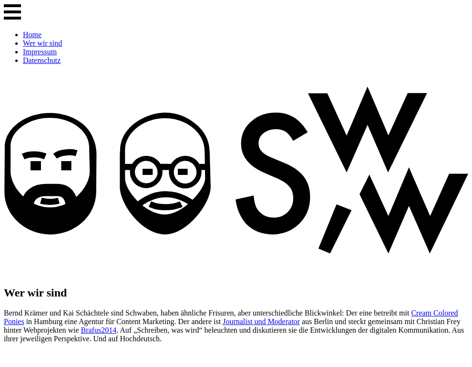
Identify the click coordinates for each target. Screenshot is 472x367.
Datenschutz (42, 60)
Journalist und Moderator (261, 321)
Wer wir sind (42, 43)
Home (32, 35)
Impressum (40, 52)
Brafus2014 (98, 330)
